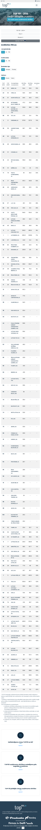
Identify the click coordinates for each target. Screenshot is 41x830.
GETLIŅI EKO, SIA (15, 616)
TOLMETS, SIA (14, 366)
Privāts (7, 78)
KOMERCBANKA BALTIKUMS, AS (15, 447)
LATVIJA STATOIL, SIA (15, 612)
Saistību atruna (25, 829)
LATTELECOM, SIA (15, 542)
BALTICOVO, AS (14, 317)
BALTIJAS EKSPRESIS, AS (14, 502)
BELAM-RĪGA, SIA (15, 400)
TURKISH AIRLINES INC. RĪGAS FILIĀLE (15, 522)
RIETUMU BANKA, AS (15, 161)
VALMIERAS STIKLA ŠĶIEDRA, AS (15, 270)
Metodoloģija (33, 829)
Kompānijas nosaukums (14, 84)
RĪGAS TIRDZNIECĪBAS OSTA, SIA (14, 182)
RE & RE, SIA (14, 626)
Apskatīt (21, 746)
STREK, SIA (13, 93)
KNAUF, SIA (13, 670)
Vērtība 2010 (24, 84)
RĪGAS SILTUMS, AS (15, 285)
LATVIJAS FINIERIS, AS (15, 681)
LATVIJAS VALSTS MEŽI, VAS (15, 622)
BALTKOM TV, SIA (15, 406)
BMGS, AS (13, 226)
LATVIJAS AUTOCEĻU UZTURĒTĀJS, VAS (15, 588)
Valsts (12, 78)
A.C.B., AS (13, 675)
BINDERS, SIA (14, 372)
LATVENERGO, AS (15, 235)
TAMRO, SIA (14, 528)
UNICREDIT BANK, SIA (15, 129)
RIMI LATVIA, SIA (15, 666)
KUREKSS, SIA (14, 439)
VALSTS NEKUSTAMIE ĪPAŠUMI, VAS (14, 214)
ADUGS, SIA (13, 508)
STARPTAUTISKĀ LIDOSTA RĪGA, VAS (15, 533)
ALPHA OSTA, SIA (15, 290)
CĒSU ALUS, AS (14, 208)
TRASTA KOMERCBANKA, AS (15, 174)
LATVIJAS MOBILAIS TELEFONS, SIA (15, 637)
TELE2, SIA (13, 582)
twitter (37, 1)
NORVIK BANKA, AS (15, 144)
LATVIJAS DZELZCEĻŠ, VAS (15, 231)
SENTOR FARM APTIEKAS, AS (14, 608)
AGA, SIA (13, 602)
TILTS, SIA (13, 116)
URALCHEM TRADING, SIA (14, 496)
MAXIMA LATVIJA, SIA (15, 265)
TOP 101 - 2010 (20, 31)
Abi (3, 52)
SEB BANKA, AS (14, 250)
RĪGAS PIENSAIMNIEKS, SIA (14, 471)
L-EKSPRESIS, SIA (15, 240)
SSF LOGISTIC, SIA (15, 476)
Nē (9, 52)
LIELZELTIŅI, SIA (14, 483)
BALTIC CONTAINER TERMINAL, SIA (15, 598)
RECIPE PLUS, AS (15, 566)
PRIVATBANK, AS (15, 462)
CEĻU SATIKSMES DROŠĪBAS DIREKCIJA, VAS (15, 346)
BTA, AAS (13, 419)
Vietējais (8, 69)
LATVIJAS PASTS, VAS (15, 379)
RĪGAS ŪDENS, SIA (15, 275)
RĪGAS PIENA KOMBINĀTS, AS (14, 246)
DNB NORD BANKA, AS (15, 196)
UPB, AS (13, 593)
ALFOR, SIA (13, 690)
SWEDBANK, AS (14, 120)
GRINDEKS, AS (14, 659)
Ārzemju (14, 69)
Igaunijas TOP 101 (20, 41)
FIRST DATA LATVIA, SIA (13, 562)
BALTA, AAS (13, 454)
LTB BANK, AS (14, 152)
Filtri (20, 34)
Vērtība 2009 (30, 84)
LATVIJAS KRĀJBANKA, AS (14, 137)
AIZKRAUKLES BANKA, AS (14, 188)
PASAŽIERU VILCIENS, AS (14, 352)
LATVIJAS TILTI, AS (15, 338)
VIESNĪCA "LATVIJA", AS (14, 686)
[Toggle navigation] (36, 5)
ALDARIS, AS (14, 655)
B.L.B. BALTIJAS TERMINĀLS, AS (14, 515)
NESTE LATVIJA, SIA (15, 412)
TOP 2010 (3, 84)
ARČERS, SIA (14, 168)
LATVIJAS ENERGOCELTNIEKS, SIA (15, 221)
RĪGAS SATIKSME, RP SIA (15, 557)
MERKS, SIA (13, 88)
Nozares (20, 37)
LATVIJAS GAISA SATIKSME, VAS (15, 332)
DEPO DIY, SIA (14, 385)
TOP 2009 (8, 84)
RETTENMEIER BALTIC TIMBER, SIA (15, 103)
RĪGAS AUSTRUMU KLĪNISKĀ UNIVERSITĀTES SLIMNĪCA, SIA (15, 360)
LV (1, 1)
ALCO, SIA (13, 570)
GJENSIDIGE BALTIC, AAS (14, 393)
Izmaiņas (37, 83)
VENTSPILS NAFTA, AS (15, 641)
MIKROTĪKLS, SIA (15, 547)
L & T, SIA (13, 203)
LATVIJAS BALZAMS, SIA (14, 649)
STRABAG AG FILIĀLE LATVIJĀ (14, 434)
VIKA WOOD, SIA (15, 310)
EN (3, 1)
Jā (6, 52)
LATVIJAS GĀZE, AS (15, 575)
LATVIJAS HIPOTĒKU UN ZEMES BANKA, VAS (14, 110)
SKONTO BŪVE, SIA (15, 98)
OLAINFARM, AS (14, 302)
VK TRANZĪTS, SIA (15, 537)
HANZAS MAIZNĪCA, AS (14, 281)
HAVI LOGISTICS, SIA (15, 490)
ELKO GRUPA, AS (15, 631)
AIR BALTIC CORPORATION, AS (15, 297)
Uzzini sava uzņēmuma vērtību (20, 19)
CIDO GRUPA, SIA (15, 551)
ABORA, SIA (13, 427)
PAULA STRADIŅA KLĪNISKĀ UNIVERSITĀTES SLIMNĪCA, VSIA (15, 325)
